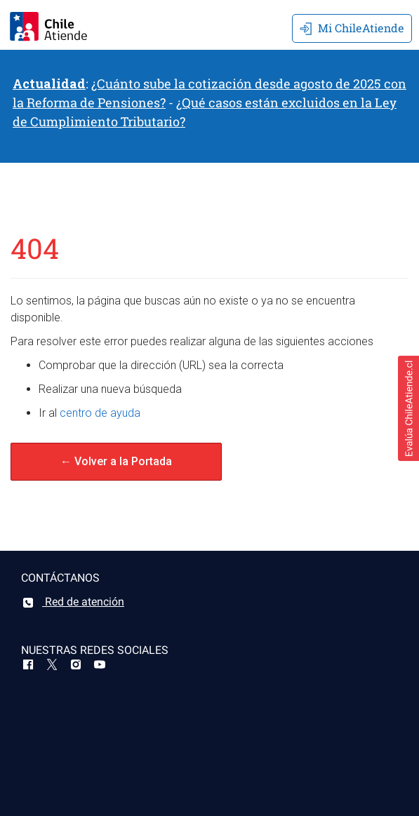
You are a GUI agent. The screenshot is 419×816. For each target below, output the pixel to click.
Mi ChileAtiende (352, 27)
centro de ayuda (100, 413)
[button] (408, 408)
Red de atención (72, 601)
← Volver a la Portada (116, 461)
